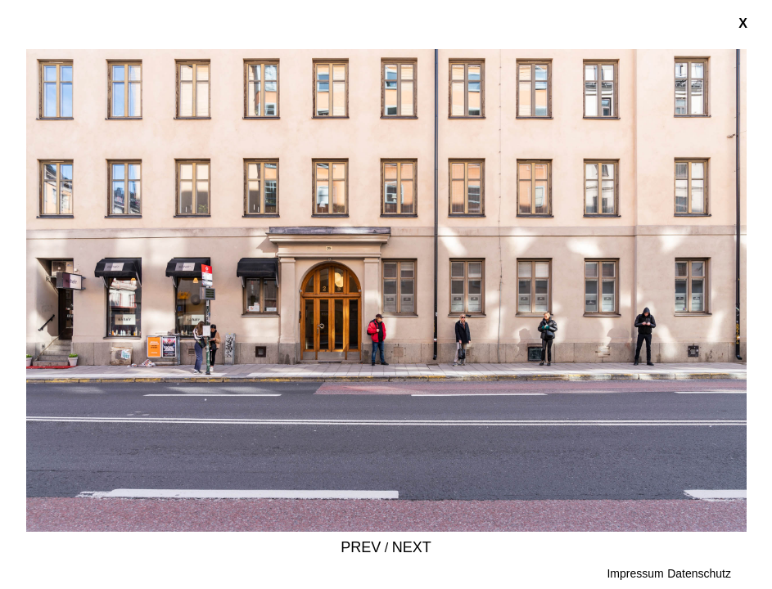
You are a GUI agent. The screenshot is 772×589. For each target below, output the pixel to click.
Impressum (635, 573)
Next (411, 547)
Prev (361, 547)
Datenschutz (699, 573)
